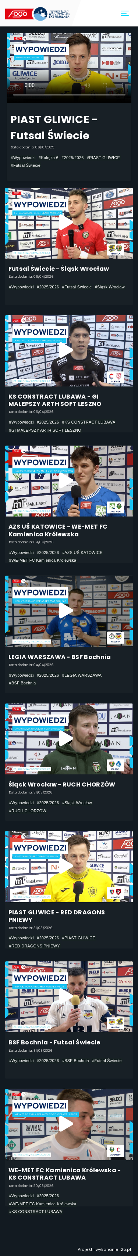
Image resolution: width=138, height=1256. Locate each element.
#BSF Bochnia (22, 683)
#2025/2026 (72, 157)
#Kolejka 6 (49, 157)
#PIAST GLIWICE (103, 157)
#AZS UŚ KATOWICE (82, 552)
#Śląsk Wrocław (110, 287)
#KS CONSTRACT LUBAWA (89, 422)
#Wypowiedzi (23, 157)
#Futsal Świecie (25, 165)
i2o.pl (125, 1249)
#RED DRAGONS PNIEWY (34, 946)
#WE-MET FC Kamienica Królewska (43, 560)
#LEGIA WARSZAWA (82, 675)
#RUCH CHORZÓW (27, 811)
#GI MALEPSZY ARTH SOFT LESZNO (45, 430)
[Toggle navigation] (125, 13)
